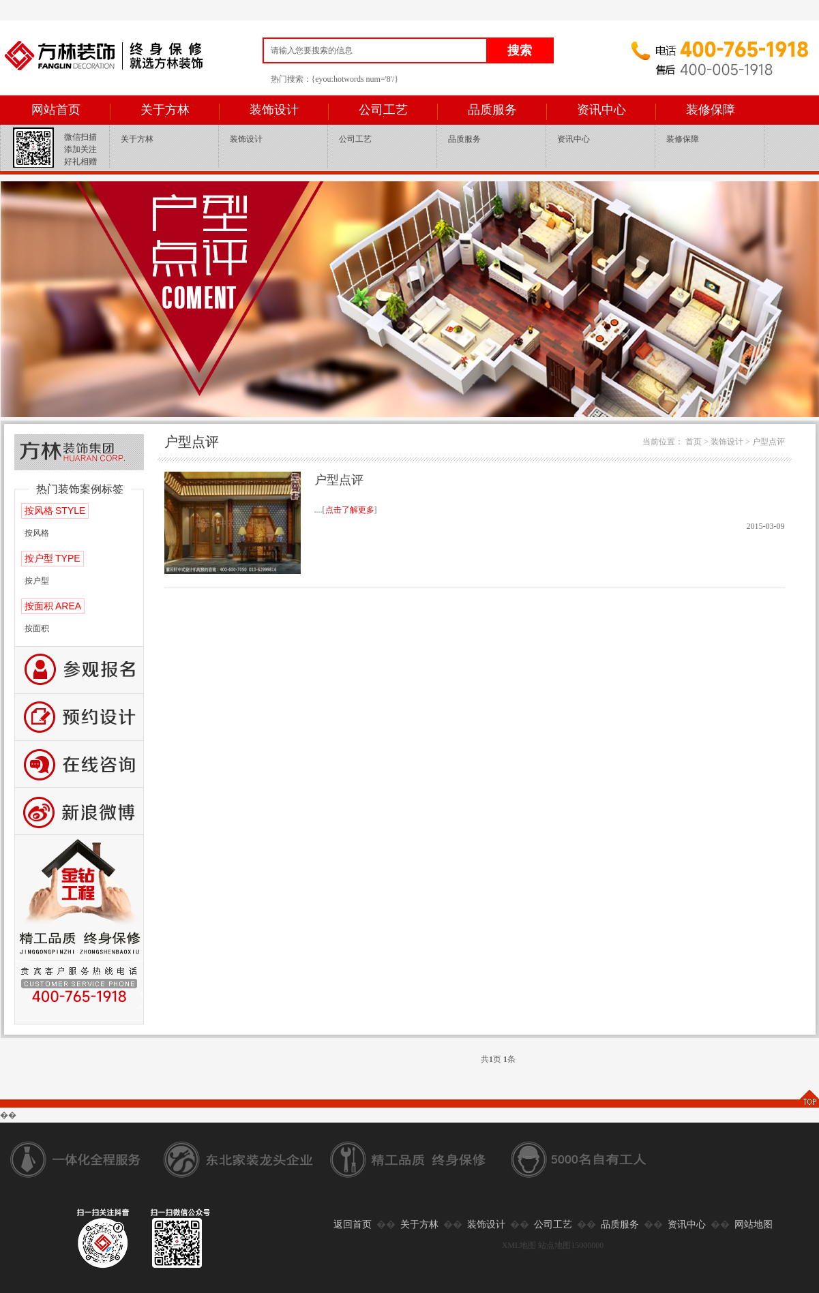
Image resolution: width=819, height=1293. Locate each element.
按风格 (37, 533)
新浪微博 (79, 811)
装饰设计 (274, 110)
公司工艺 (383, 110)
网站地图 (753, 1224)
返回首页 (352, 1224)
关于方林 (165, 110)
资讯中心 (601, 110)
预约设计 (79, 717)
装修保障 (710, 110)
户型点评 (768, 441)
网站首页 (55, 110)
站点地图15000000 (571, 1245)
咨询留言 (79, 764)
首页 (693, 441)
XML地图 (519, 1245)
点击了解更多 (349, 510)
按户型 (37, 580)
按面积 (37, 628)
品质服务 (492, 110)
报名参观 (79, 670)
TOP (809, 1098)
